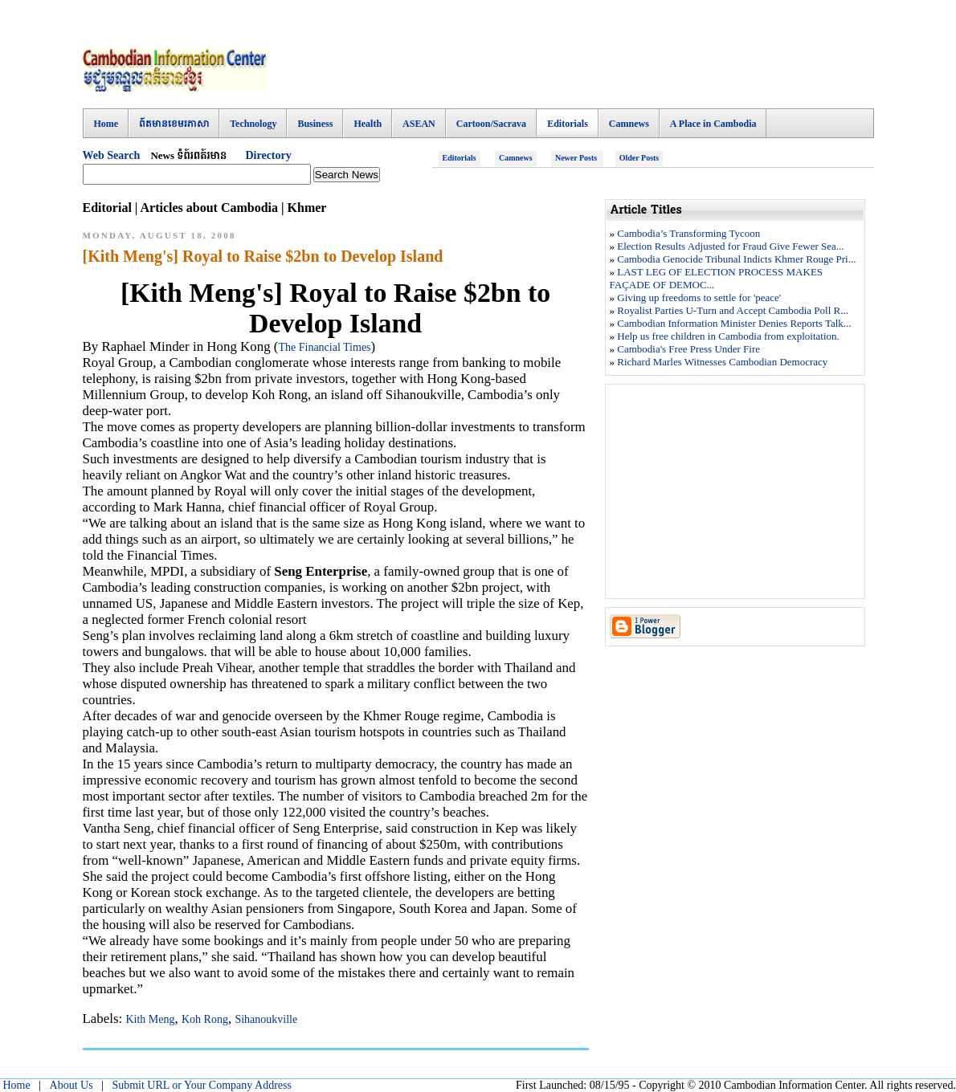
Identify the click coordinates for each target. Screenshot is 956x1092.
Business (315, 123)
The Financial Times (324, 347)
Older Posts (639, 157)
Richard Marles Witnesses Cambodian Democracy (722, 362)
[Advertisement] (581, 68)
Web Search (112, 155)
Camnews (629, 123)
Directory (268, 155)
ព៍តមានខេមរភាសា (174, 123)
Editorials (567, 123)
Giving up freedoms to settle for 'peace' (699, 297)
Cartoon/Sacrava (491, 123)
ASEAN (418, 123)
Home (106, 123)
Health (367, 123)
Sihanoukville (266, 1019)
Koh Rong (205, 1019)
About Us (71, 1085)
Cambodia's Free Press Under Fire (688, 349)
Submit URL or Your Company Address (202, 1085)
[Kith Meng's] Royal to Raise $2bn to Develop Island (263, 256)
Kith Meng (149, 1019)
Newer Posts (577, 157)
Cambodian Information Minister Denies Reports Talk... (734, 323)
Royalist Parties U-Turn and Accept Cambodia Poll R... (732, 310)
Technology (253, 123)
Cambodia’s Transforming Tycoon (688, 233)
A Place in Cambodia (713, 123)
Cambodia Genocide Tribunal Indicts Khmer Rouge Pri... (736, 259)
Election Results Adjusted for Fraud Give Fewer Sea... (730, 246)
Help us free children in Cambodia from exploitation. (728, 336)
